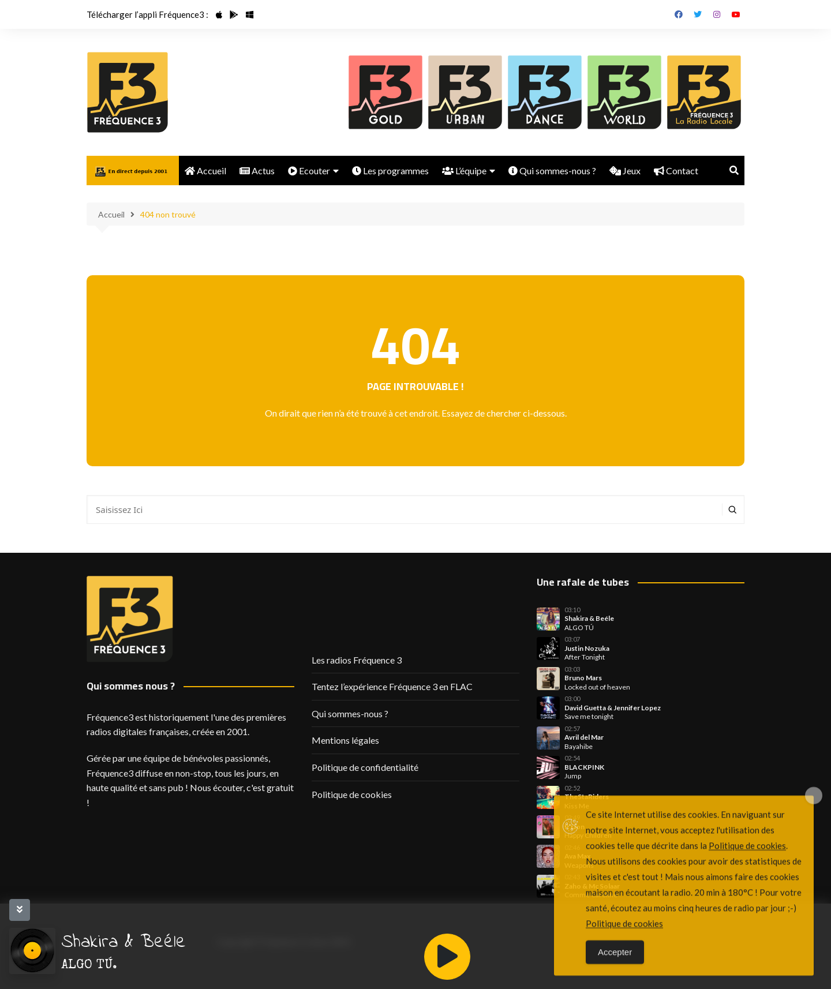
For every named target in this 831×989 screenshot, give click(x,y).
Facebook (678, 14)
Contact (676, 170)
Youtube (735, 14)
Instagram (716, 14)
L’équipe (464, 170)
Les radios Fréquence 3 (357, 659)
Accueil (205, 170)
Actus (257, 170)
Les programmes (390, 170)
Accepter (615, 970)
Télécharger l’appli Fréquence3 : (147, 14)
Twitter (697, 14)
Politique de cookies (352, 794)
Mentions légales (345, 740)
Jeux (625, 170)
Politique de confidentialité (365, 767)
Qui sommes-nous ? (552, 170)
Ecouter (309, 170)
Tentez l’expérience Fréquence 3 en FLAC (392, 686)
